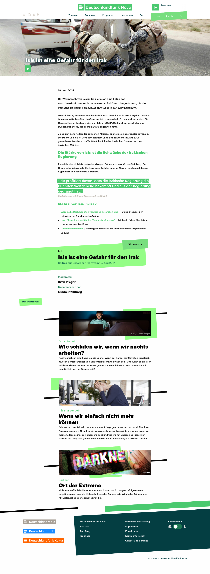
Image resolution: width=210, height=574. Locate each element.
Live (158, 16)
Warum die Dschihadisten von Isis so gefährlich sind (89, 211)
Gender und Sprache (136, 540)
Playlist (169, 16)
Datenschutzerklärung (137, 521)
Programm (108, 15)
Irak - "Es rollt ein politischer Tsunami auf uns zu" (88, 220)
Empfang (85, 531)
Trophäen (85, 535)
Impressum (131, 526)
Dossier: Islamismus (72, 228)
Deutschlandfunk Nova (93, 521)
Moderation (127, 15)
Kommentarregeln (135, 535)
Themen (73, 15)
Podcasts (90, 15)
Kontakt (84, 526)
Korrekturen (132, 531)
